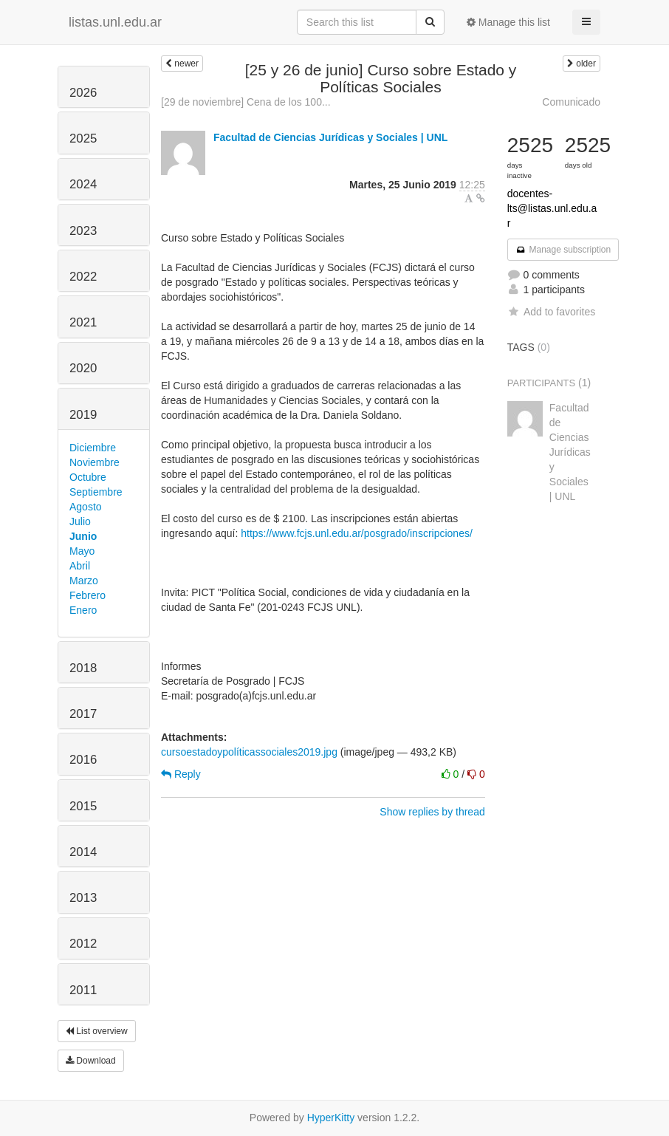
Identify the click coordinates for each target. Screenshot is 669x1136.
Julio (80, 521)
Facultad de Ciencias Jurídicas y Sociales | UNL (330, 137)
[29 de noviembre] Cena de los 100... (246, 102)
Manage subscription (563, 249)
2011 (83, 990)
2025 (83, 138)
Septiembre (96, 492)
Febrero (87, 595)
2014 (83, 852)
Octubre (87, 477)
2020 (83, 368)
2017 (83, 714)
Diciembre (92, 448)
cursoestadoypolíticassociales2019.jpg (249, 752)
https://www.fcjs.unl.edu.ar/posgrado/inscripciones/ (357, 533)
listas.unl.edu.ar (115, 22)
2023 (83, 231)
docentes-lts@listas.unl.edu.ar (552, 208)
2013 (83, 898)
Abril (79, 566)
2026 (83, 93)
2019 (83, 415)
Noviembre (94, 462)
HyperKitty (331, 1117)
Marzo (83, 580)
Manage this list (508, 22)
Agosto (85, 507)
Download (91, 1060)
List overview (97, 1031)
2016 (83, 760)
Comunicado (571, 102)
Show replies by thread (432, 812)
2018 (83, 668)
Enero (83, 610)
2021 (83, 322)
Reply (181, 774)
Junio (83, 536)
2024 (83, 184)
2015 (83, 806)
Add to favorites (551, 312)
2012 (83, 944)
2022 (83, 277)
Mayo (82, 551)
